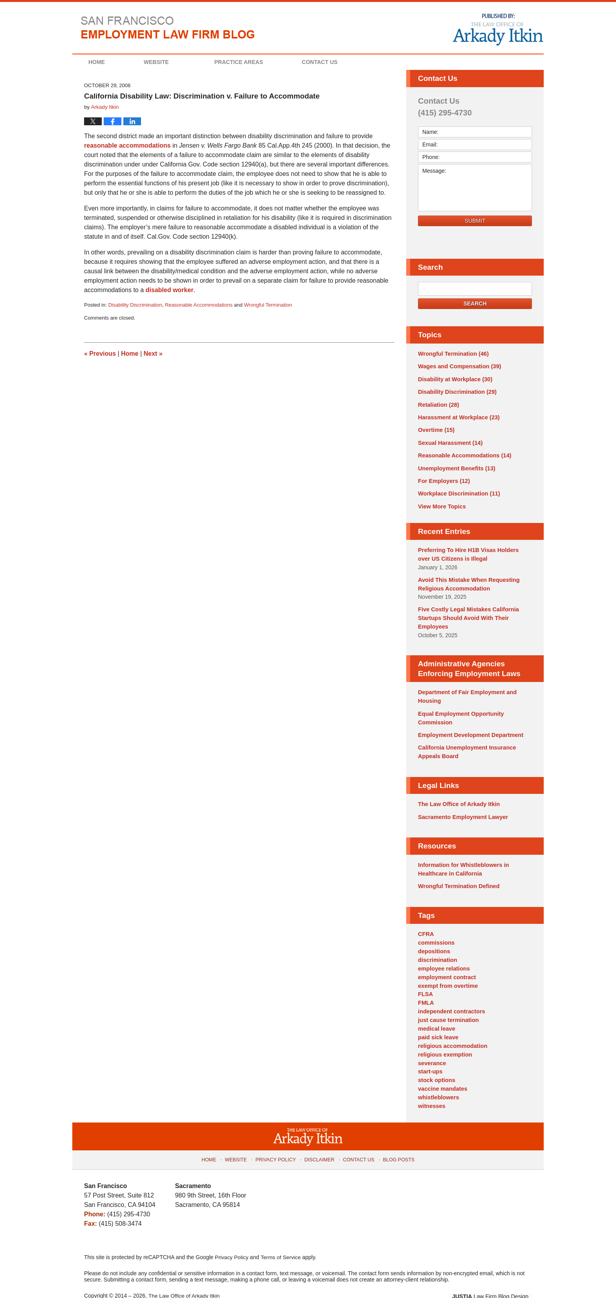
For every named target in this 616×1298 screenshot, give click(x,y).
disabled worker (170, 290)
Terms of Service (281, 1239)
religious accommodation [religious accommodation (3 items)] (451, 1030)
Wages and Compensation (458, 366)
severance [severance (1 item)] (431, 1047)
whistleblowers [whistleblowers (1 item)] (437, 1080)
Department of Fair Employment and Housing (465, 689)
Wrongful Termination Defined (457, 875)
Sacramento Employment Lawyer (461, 807)
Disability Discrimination (135, 305)
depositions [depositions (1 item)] (433, 939)
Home (103, 62)
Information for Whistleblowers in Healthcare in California (461, 859)
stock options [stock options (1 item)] (436, 1063)
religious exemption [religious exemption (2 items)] (444, 1038)
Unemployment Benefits (455, 465)
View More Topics (441, 502)
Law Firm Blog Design (494, 1278)
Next (153, 353)
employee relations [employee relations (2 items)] (443, 956)
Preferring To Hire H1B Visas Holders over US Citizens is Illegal (473, 550)
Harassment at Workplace (457, 416)
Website (169, 62)
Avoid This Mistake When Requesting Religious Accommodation (466, 578)
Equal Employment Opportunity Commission (459, 710)
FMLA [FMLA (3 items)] (425, 989)
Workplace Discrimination (457, 490)
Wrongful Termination (268, 305)
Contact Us (340, 62)
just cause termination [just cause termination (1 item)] (447, 1005)
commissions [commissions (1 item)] (435, 931)
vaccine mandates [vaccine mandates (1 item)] (442, 1071)
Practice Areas (252, 62)
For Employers (443, 477)
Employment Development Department (468, 727)
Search (474, 303)
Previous (100, 353)
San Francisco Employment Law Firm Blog (168, 27)
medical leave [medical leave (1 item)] (436, 1014)
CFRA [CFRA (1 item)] (425, 923)
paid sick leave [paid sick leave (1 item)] (437, 1022)
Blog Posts (396, 1139)
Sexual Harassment (449, 440)
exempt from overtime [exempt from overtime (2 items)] (446, 972)
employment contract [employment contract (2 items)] (446, 964)
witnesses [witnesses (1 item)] (431, 1088)
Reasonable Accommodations (199, 305)
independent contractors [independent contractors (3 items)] (450, 997)
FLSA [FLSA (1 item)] (425, 981)
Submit (475, 221)
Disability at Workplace (454, 378)
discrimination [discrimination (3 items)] (437, 948)
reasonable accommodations (127, 145)
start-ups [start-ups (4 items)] (430, 1055)
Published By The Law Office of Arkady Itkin (497, 29)
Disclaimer (319, 1139)
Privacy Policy (278, 1139)
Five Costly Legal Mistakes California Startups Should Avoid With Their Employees (466, 611)
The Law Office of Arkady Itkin (457, 795)
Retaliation (437, 403)
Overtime (435, 428)
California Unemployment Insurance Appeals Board (465, 743)
